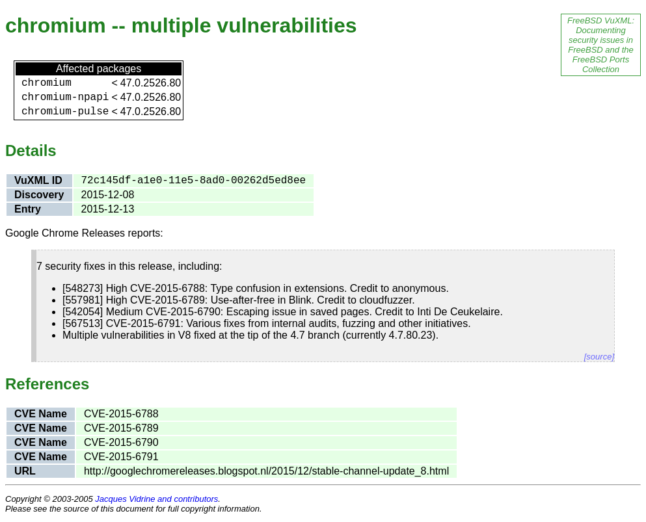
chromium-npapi (65, 97)
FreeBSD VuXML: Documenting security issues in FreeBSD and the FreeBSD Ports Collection (600, 45)
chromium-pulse (65, 112)
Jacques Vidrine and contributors (156, 499)
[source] (599, 356)
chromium (46, 83)
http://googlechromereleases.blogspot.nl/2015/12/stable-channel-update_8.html (266, 470)
